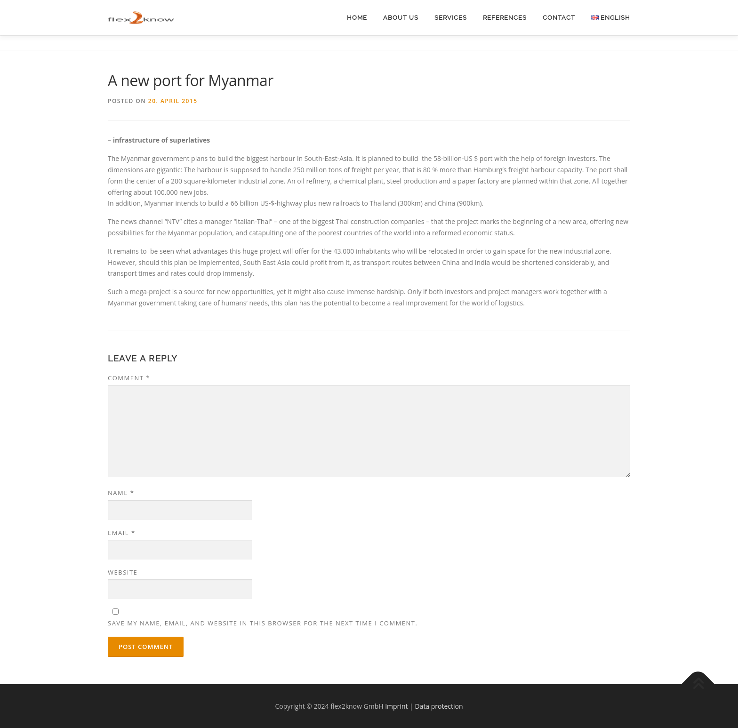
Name (121, 492)
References (505, 17)
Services (450, 17)
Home (357, 17)
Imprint (396, 706)
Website (122, 572)
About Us (400, 17)
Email (122, 532)
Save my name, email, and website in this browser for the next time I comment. (262, 623)
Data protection (439, 706)
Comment (129, 378)
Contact (559, 17)
